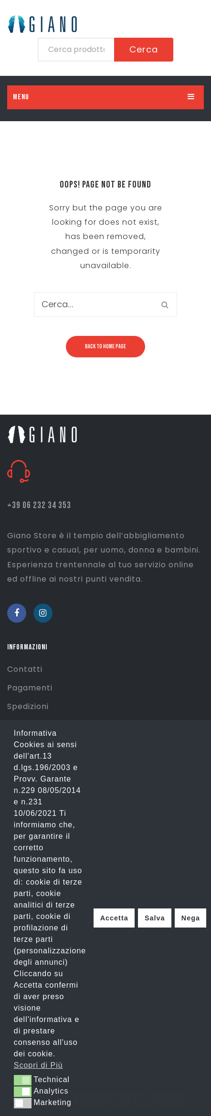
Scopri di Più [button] (38, 1065)
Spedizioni (28, 706)
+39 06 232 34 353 (39, 505)
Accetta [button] (114, 918)
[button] (23, 1080)
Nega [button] (190, 918)
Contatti (24, 669)
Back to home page (105, 346)
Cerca (143, 49)
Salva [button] (155, 918)
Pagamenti (30, 687)
